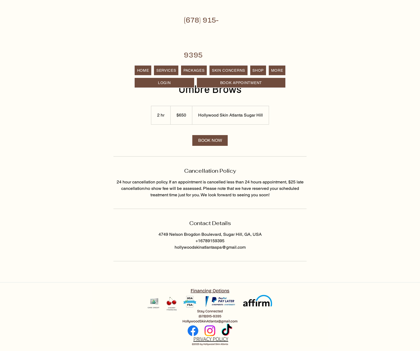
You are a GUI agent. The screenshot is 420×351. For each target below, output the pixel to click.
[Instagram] (210, 331)
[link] (210, 140)
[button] (277, 70)
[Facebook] (193, 331)
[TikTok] (227, 331)
